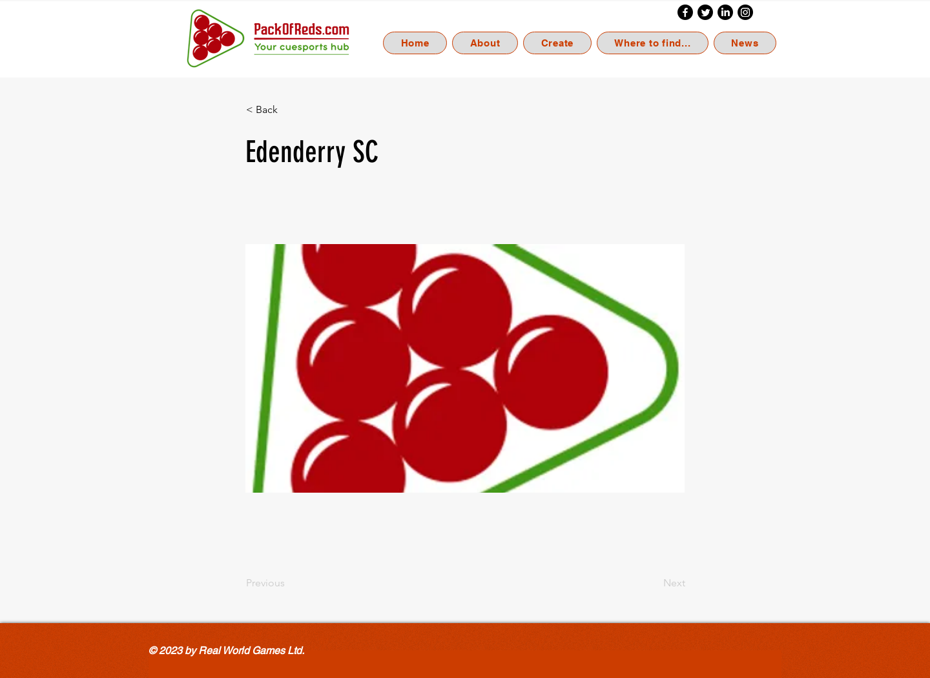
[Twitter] (705, 12)
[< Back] (288, 110)
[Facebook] (685, 12)
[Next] (653, 583)
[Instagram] (745, 12)
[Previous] (288, 583)
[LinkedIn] (725, 12)
